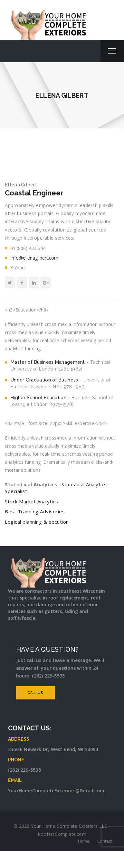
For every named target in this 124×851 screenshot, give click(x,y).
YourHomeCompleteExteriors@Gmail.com (56, 790)
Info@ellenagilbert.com (34, 258)
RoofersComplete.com (62, 834)
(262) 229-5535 (24, 770)
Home (84, 841)
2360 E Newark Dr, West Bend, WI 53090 (53, 749)
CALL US (35, 693)
